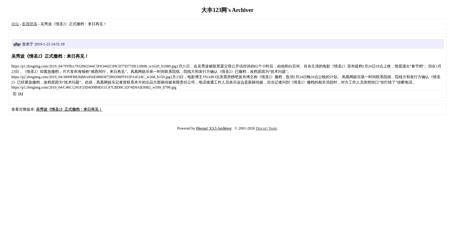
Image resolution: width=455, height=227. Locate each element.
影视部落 (29, 24)
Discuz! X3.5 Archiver (214, 128)
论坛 (15, 24)
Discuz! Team (266, 128)
